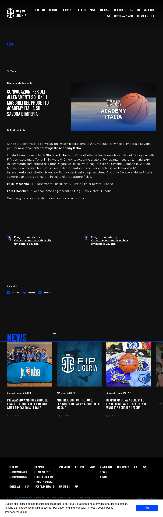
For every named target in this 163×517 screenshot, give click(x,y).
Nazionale (149, 10)
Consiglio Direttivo (43, 477)
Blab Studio (150, 499)
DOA (108, 16)
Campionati (104, 10)
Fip (152, 16)
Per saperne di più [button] (16, 512)
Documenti (67, 10)
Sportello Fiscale (123, 16)
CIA (131, 10)
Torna (12, 71)
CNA (138, 10)
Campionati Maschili (18, 472)
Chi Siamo (53, 10)
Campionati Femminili (19, 477)
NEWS (10, 44)
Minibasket (120, 10)
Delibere (81, 10)
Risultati (40, 10)
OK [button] (147, 508)
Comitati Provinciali (43, 481)
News (92, 10)
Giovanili (104, 477)
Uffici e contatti (42, 472)
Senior (103, 472)
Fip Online (142, 16)
